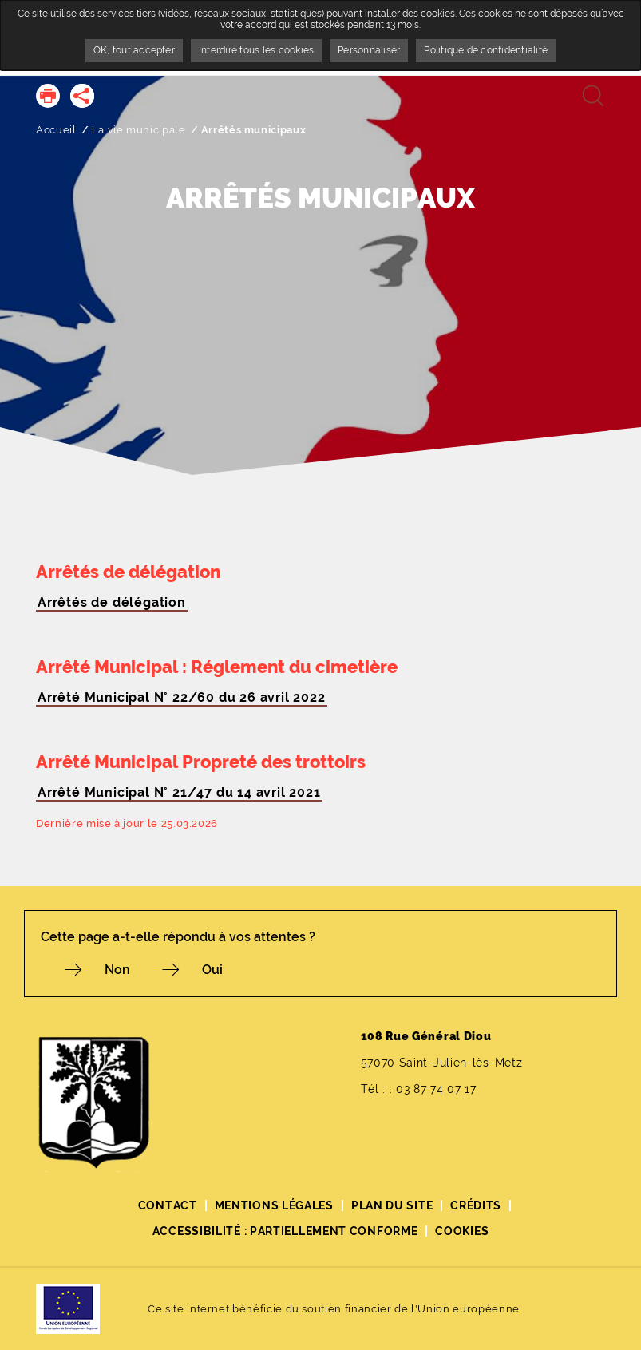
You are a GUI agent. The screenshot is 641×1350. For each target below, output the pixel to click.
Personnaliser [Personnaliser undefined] (369, 50)
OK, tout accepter (134, 50)
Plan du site (392, 1205)
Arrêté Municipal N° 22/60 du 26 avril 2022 (182, 697)
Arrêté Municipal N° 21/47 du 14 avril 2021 (179, 792)
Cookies (462, 1231)
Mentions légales (274, 1205)
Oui (212, 969)
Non (117, 969)
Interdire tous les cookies (256, 50)
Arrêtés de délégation (112, 602)
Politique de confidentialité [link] (486, 50)
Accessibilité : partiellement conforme (285, 1231)
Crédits (475, 1205)
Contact (167, 1205)
